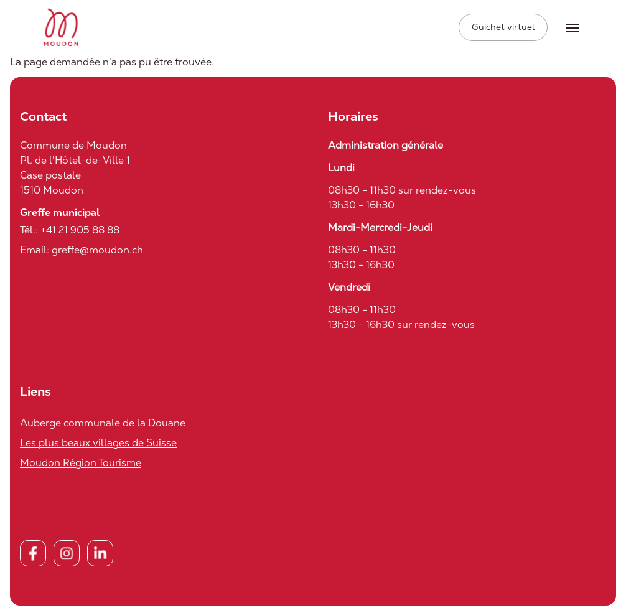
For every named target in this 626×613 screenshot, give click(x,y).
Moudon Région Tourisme (80, 462)
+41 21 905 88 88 (79, 229)
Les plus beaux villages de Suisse (98, 442)
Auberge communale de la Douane (102, 422)
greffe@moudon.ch (97, 249)
